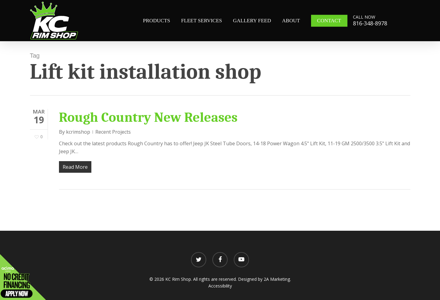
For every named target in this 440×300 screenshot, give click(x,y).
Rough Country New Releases (148, 117)
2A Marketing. (277, 279)
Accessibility (220, 286)
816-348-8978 (370, 23)
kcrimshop (78, 131)
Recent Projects (113, 131)
